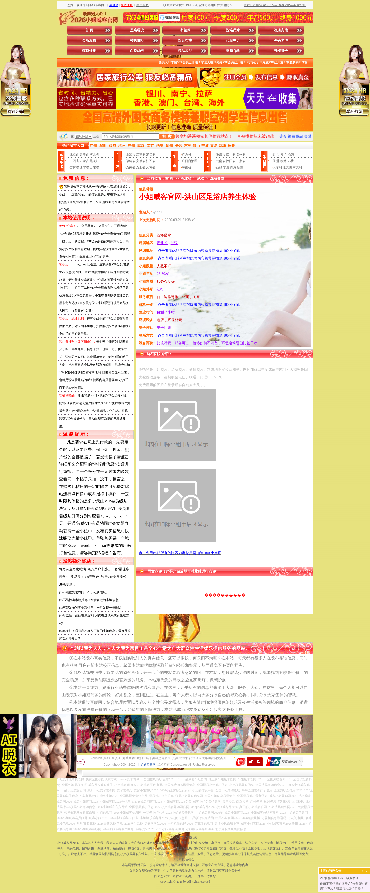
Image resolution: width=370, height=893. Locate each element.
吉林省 (74, 167)
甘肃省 (240, 161)
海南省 (186, 167)
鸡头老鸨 (281, 40)
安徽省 (140, 161)
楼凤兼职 (137, 40)
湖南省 (130, 167)
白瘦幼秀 (137, 51)
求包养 (185, 30)
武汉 (200, 178)
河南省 (150, 167)
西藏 (219, 167)
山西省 (74, 161)
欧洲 (283, 161)
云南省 (220, 161)
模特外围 (89, 51)
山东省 (94, 167)
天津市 (84, 154)
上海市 (130, 154)
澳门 (283, 154)
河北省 (94, 154)
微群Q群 (233, 51)
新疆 (240, 167)
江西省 (150, 161)
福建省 (130, 161)
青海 (233, 167)
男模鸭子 (281, 51)
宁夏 (226, 167)
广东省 (186, 154)
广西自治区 (189, 161)
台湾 (291, 154)
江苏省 (140, 154)
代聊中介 (233, 40)
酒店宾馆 (281, 30)
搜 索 (167, 136)
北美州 (287, 167)
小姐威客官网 (146, 764)
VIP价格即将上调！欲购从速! (340, 878)
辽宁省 (84, 167)
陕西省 (230, 161)
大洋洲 (277, 167)
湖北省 (140, 167)
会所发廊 (89, 40)
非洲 (291, 161)
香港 (276, 154)
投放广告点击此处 (185, 837)
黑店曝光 (137, 30)
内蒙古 (84, 161)
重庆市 (220, 154)
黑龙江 (94, 161)
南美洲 (297, 167)
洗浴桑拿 (233, 30)
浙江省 (150, 154)
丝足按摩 (185, 40)
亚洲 (276, 161)
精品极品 (185, 51)
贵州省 (240, 154)
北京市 (74, 154)
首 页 (89, 30)
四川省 (230, 154)
